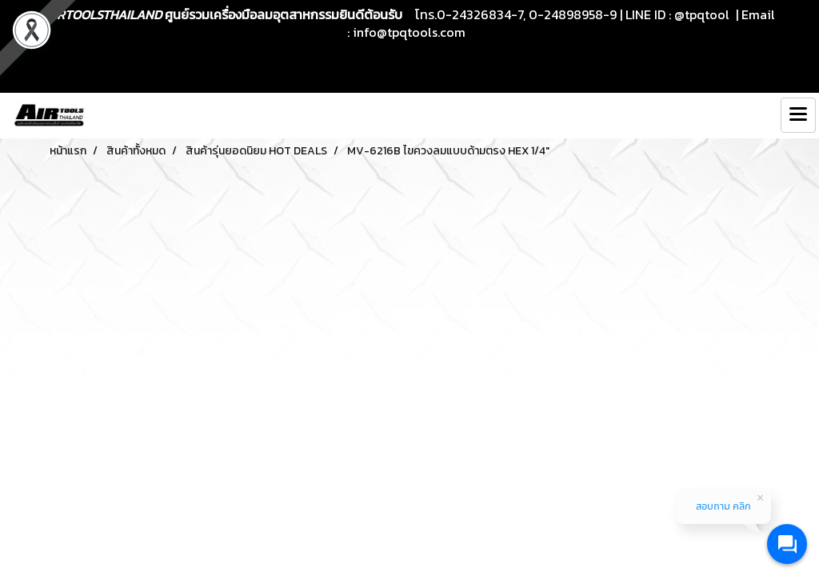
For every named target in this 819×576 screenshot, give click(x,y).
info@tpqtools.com (409, 32)
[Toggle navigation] (798, 115)
